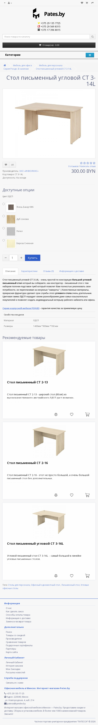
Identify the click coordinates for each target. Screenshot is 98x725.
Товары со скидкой (15, 635)
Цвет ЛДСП (8, 196)
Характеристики (29, 271)
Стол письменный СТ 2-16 (27, 463)
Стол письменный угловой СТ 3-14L (54, 68)
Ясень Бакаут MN (18, 207)
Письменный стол (71, 584)
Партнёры (11, 648)
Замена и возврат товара (18, 621)
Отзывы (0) (48, 271)
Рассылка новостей (15, 672)
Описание (10, 271)
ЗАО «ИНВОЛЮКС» (28, 171)
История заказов (14, 665)
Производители (14, 638)
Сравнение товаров (16, 642)
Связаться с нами (14, 682)
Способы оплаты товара (18, 614)
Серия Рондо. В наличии (16, 68)
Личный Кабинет (14, 662)
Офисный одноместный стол (46, 584)
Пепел (13, 231)
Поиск (9, 632)
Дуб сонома (16, 219)
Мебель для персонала (50, 65)
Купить (32, 258)
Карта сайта (12, 652)
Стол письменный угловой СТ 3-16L (35, 543)
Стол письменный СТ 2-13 (27, 382)
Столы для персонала (19, 584)
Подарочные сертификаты (19, 645)
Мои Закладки (13, 669)
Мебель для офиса (22, 65)
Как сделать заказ (14, 611)
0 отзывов (73, 166)
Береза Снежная (18, 243)
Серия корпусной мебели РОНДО (21, 308)
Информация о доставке (71, 271)
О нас (9, 608)
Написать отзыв (87, 166)
